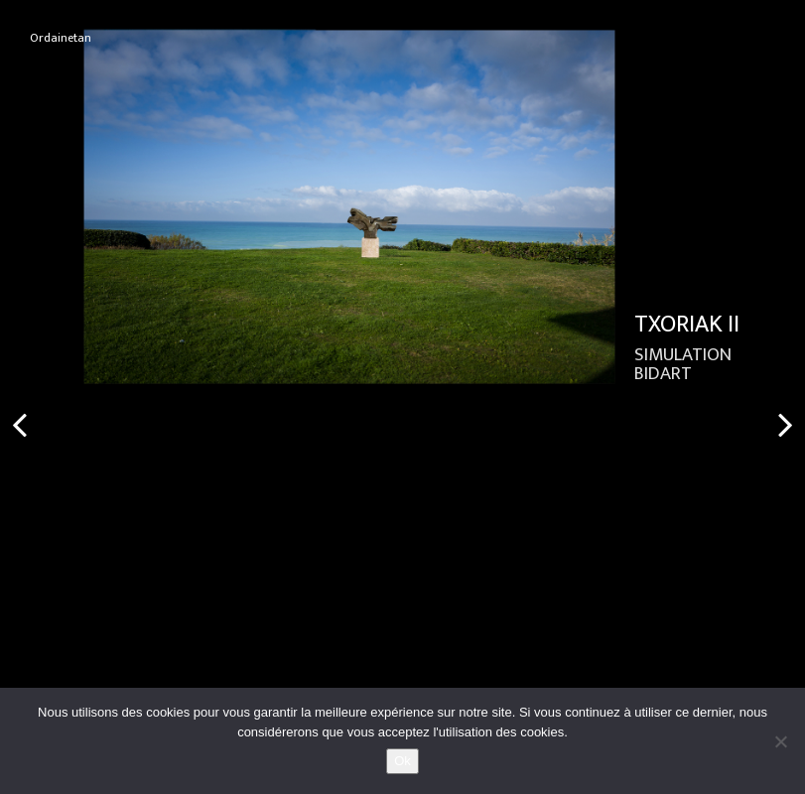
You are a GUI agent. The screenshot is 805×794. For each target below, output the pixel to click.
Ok (402, 760)
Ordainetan (60, 38)
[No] (780, 741)
